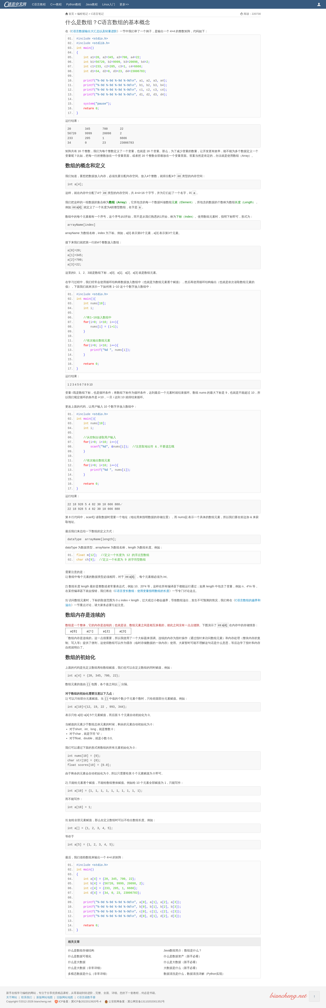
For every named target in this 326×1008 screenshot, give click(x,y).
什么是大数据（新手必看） (181, 962)
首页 (71, 13)
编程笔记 (82, 13)
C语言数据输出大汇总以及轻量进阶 (94, 31)
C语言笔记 (97, 13)
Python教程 (73, 4)
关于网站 (11, 997)
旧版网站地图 (65, 997)
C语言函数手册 (86, 997)
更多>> (124, 4)
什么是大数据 (76, 962)
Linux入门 (108, 4)
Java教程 (92, 4)
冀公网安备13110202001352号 (146, 1001)
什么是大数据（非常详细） (85, 968)
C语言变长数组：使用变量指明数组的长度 (142, 591)
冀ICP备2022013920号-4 (86, 1001)
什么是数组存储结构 (81, 950)
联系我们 (26, 997)
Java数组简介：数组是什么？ (183, 950)
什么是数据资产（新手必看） (182, 956)
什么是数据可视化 (79, 956)
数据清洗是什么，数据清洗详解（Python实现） (194, 973)
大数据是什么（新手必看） (181, 968)
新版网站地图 (44, 997)
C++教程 (56, 4)
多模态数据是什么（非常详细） (88, 973)
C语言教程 (39, 4)
